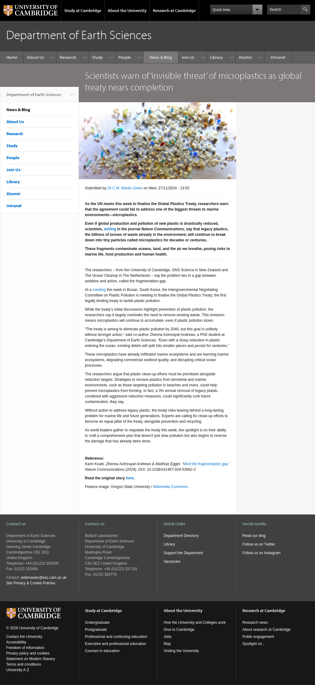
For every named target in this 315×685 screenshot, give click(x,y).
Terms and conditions (23, 664)
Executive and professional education (115, 644)
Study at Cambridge (82, 10)
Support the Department (183, 553)
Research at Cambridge (174, 10)
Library (216, 57)
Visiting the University (181, 651)
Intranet (278, 57)
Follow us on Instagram (261, 553)
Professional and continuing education (116, 637)
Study (97, 57)
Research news (255, 622)
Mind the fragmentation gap (205, 464)
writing (110, 229)
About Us (35, 57)
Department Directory (181, 536)
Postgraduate (96, 629)
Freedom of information (25, 648)
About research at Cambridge (266, 629)
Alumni (245, 57)
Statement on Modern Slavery (30, 659)
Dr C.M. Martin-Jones (124, 188)
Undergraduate (97, 622)
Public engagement (258, 637)
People (124, 57)
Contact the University (24, 637)
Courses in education (102, 651)
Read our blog (253, 536)
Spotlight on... (253, 644)
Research (68, 57)
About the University (127, 10)
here (130, 478)
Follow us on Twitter (258, 544)
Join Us (187, 57)
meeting (99, 290)
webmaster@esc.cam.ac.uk (43, 577)
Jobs (167, 637)
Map (167, 644)
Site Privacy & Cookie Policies (30, 583)
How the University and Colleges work (195, 622)
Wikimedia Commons (170, 487)
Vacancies (172, 561)
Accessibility (16, 642)
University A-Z (17, 670)
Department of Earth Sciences (33, 97)
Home (11, 57)
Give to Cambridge (179, 629)
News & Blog (161, 57)
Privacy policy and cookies (28, 653)
